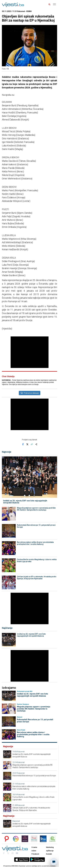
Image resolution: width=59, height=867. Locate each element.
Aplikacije (50, 851)
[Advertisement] (30, 352)
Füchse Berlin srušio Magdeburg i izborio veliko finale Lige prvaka (37, 560)
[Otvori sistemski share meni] (36, 444)
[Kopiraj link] (32, 444)
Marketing (50, 847)
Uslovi (33, 851)
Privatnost (35, 854)
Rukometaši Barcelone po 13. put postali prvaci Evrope (36, 526)
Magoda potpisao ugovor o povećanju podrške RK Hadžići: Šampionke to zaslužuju (36, 509)
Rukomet (21, 752)
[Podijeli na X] (27, 444)
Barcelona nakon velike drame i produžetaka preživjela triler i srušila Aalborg (35, 543)
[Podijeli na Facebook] (23, 444)
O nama (34, 847)
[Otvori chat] (53, 861)
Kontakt (49, 854)
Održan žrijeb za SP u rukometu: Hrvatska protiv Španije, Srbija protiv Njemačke (36, 578)
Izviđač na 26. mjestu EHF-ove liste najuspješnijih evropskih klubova (25, 502)
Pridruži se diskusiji (29, 393)
